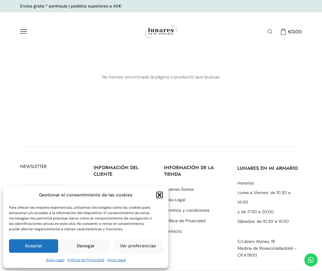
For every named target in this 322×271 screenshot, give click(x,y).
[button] (159, 195)
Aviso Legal (55, 260)
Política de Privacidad (85, 260)
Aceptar (33, 246)
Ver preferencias (138, 246)
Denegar (86, 246)
